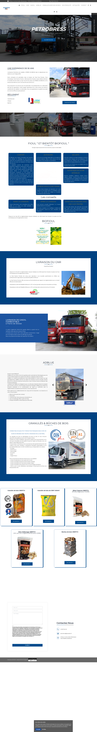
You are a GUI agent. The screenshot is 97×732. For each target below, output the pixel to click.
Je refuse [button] (44, 729)
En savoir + (16, 521)
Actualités (76, 5)
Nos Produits (66, 5)
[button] (51, 455)
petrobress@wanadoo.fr (66, 633)
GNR (27, 5)
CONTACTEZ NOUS (70, 102)
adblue (38, 5)
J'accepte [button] (38, 729)
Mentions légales (23, 659)
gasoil (32, 5)
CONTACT (84, 5)
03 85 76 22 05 (54, 1)
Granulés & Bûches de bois (52, 5)
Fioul (23, 5)
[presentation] (23, 640)
